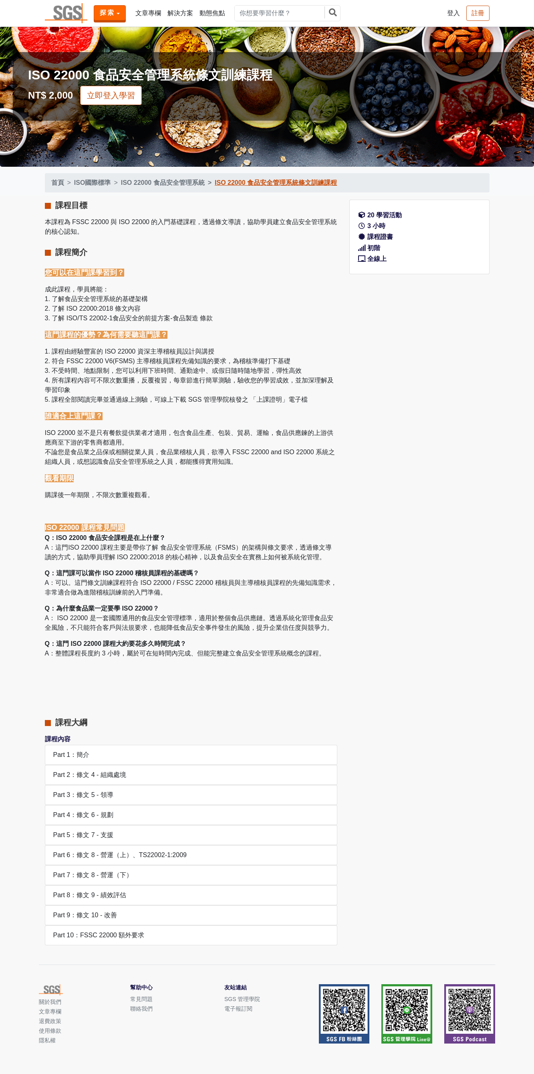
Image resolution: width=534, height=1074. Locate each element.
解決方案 (180, 13)
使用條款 (50, 1030)
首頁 (57, 182)
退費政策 (50, 1021)
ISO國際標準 (92, 182)
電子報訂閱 (238, 1008)
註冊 (478, 13)
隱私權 (47, 1040)
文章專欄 (148, 13)
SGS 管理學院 (242, 999)
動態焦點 (212, 13)
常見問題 (141, 999)
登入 (453, 13)
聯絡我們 (141, 1008)
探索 (107, 12)
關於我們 (50, 1002)
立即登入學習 (111, 95)
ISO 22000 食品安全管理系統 (163, 182)
